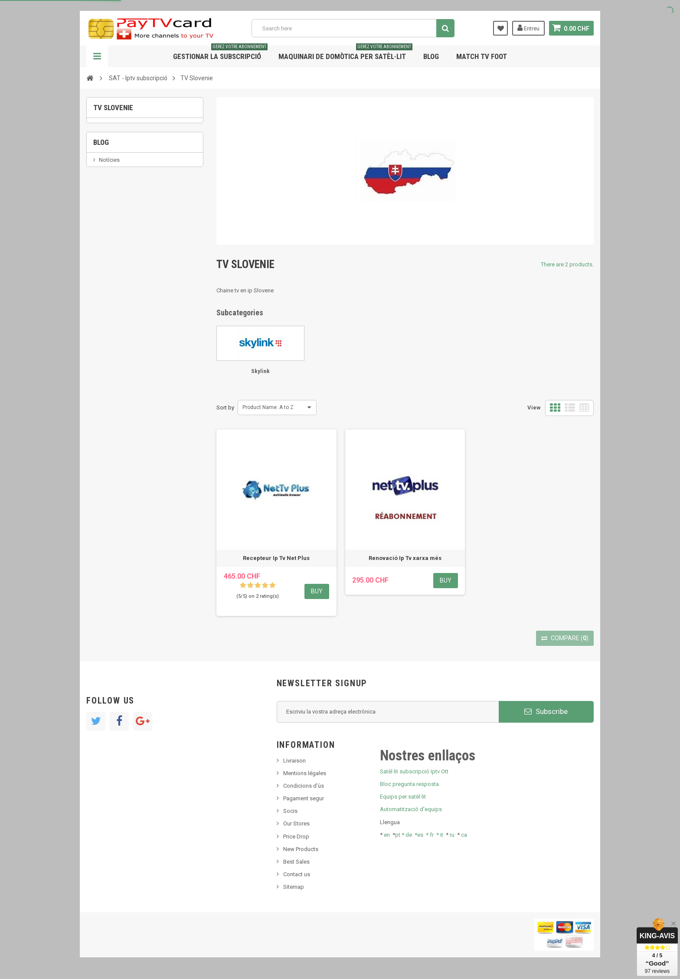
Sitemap (293, 887)
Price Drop (296, 836)
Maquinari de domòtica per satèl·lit (345, 53)
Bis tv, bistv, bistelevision (129, 229)
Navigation (97, 56)
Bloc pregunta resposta (409, 784)
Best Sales (296, 861)
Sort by (225, 407)
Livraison (294, 760)
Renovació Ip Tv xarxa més (405, 558)
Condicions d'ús (303, 786)
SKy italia (110, 216)
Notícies (109, 190)
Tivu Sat (108, 242)
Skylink (110, 132)
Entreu (528, 28)
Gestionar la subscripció (220, 53)
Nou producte (116, 203)
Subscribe (546, 711)
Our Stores (296, 823)
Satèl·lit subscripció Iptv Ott (414, 771)
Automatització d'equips (411, 809)
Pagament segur (303, 798)
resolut (107, 255)
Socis (290, 811)
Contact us (296, 874)
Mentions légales (304, 773)
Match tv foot (481, 56)
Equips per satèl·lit (403, 796)
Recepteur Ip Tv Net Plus (276, 558)
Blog (431, 56)
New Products (300, 849)
